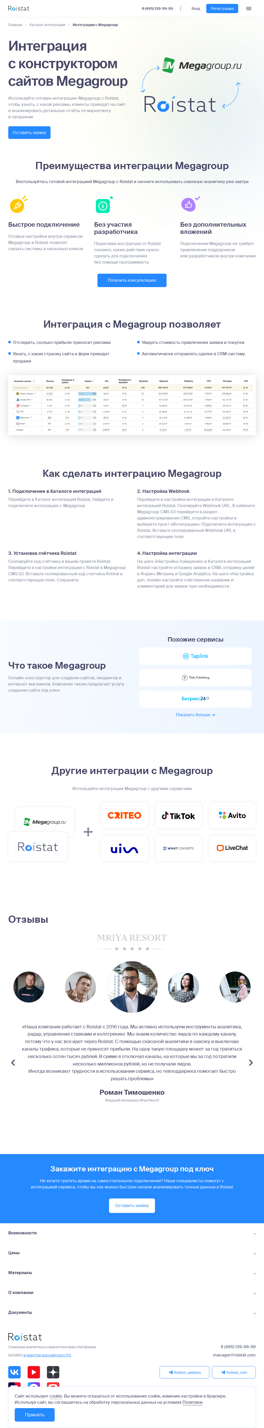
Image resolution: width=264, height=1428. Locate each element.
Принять (34, 1415)
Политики (192, 1402)
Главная (15, 25)
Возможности (22, 1238)
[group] (80, 993)
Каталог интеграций (47, 25)
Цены (14, 1258)
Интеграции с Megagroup (95, 25)
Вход (196, 8)
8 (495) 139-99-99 (157, 8)
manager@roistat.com (234, 1360)
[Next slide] (251, 1069)
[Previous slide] (13, 1069)
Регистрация (222, 8)
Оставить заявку (35, 133)
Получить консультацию (132, 280)
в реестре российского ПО (47, 1361)
